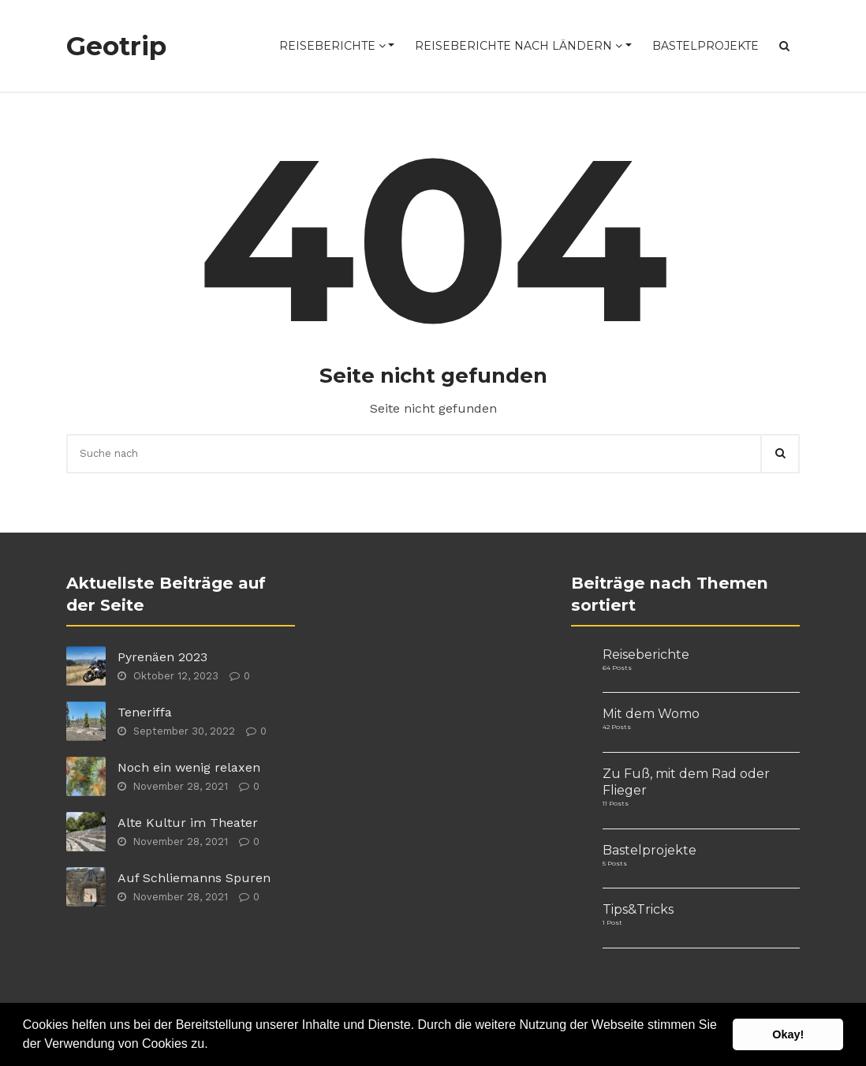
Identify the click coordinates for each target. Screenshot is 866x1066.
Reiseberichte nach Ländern (518, 46)
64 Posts (617, 667)
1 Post (612, 922)
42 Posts (617, 727)
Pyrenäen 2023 (162, 656)
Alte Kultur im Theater (188, 822)
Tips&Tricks (638, 909)
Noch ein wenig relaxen (189, 767)
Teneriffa (145, 712)
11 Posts (616, 803)
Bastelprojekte (705, 46)
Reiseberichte (332, 46)
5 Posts (615, 863)
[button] (213, 1045)
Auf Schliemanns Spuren (194, 877)
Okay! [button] (788, 1034)
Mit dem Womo (651, 713)
